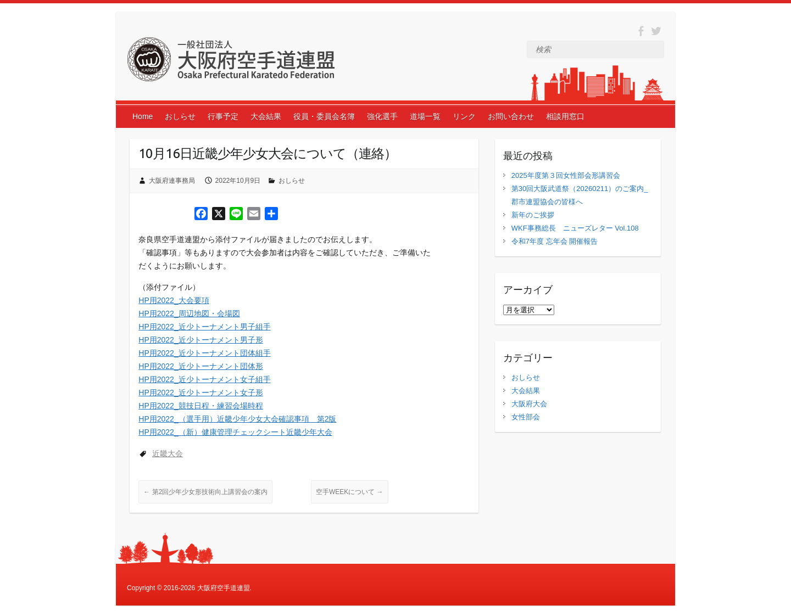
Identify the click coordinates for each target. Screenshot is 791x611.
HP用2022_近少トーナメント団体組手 (204, 353)
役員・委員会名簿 (324, 116)
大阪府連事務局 (172, 180)
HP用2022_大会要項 (173, 300)
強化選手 (382, 116)
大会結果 (265, 116)
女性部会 (525, 417)
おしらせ (180, 116)
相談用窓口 (565, 116)
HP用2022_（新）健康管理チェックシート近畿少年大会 (235, 432)
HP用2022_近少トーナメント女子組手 (204, 379)
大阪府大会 (529, 404)
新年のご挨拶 (532, 215)
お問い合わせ (511, 116)
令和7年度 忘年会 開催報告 (554, 241)
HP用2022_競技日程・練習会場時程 (200, 405)
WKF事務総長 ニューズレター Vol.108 (575, 228)
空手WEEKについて (349, 492)
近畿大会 (167, 453)
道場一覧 (425, 116)
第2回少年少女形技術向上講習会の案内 (205, 492)
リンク (464, 116)
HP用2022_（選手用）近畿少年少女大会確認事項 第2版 (237, 418)
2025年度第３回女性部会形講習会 (565, 175)
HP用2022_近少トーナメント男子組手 (204, 326)
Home (142, 116)
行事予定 (223, 116)
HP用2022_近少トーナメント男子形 (200, 339)
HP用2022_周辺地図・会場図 (188, 313)
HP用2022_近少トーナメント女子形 (200, 392)
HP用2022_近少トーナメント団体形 (200, 366)
